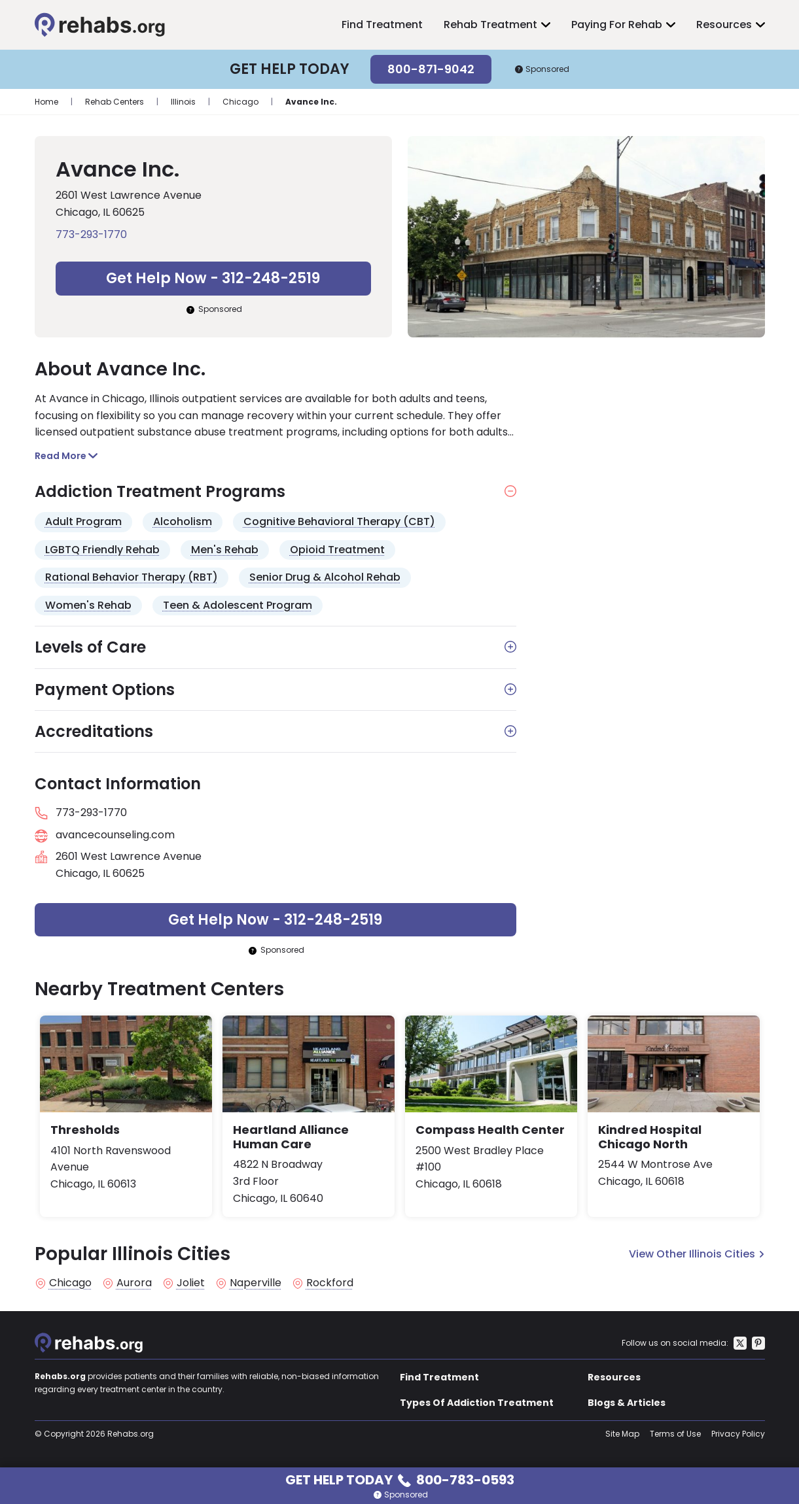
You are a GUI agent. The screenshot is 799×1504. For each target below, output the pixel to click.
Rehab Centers (114, 101)
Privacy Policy (738, 1433)
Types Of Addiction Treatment (477, 1402)
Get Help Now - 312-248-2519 (213, 278)
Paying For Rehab (616, 24)
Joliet (191, 1283)
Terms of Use (675, 1433)
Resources (724, 24)
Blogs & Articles (627, 1402)
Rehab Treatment (490, 24)
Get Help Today (399, 1479)
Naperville (255, 1283)
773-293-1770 (91, 234)
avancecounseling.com (115, 834)
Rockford (329, 1283)
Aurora (134, 1283)
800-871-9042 (430, 69)
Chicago (240, 101)
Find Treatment (382, 24)
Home (46, 101)
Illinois (183, 101)
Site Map (622, 1433)
